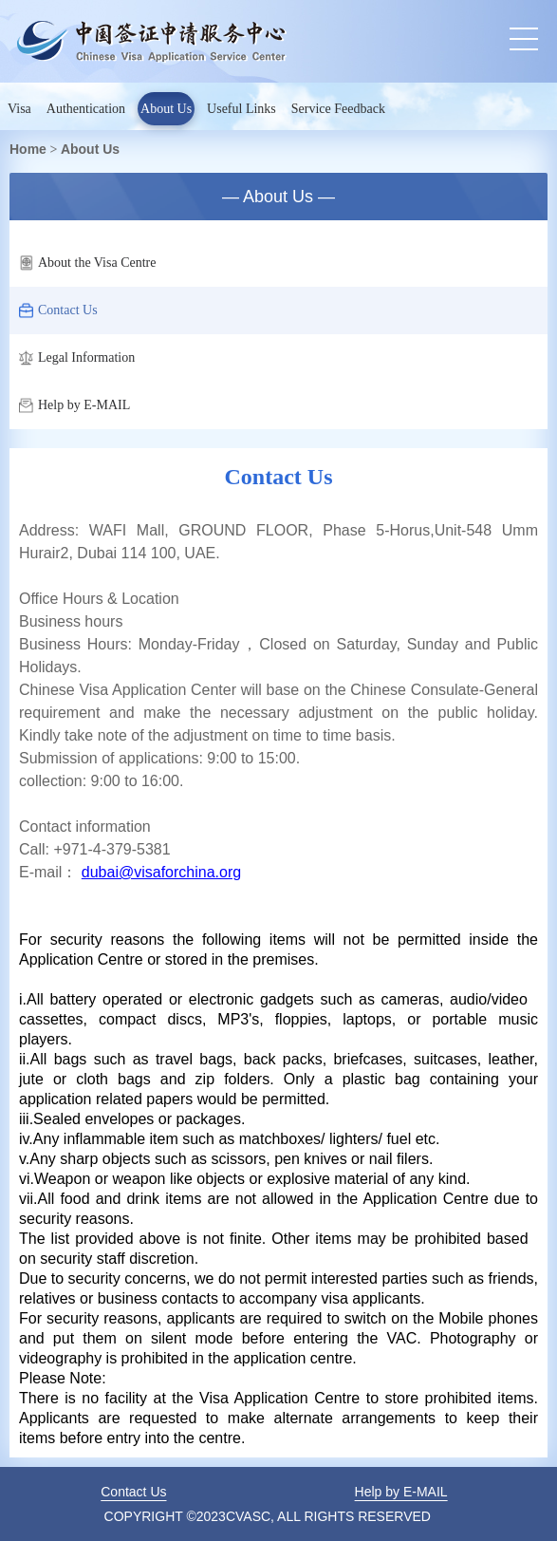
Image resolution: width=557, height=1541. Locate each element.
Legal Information (77, 358)
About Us (166, 109)
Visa (19, 109)
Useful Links (241, 109)
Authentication (85, 109)
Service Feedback (338, 109)
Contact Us (58, 310)
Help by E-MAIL (74, 405)
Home (27, 149)
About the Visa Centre (88, 263)
